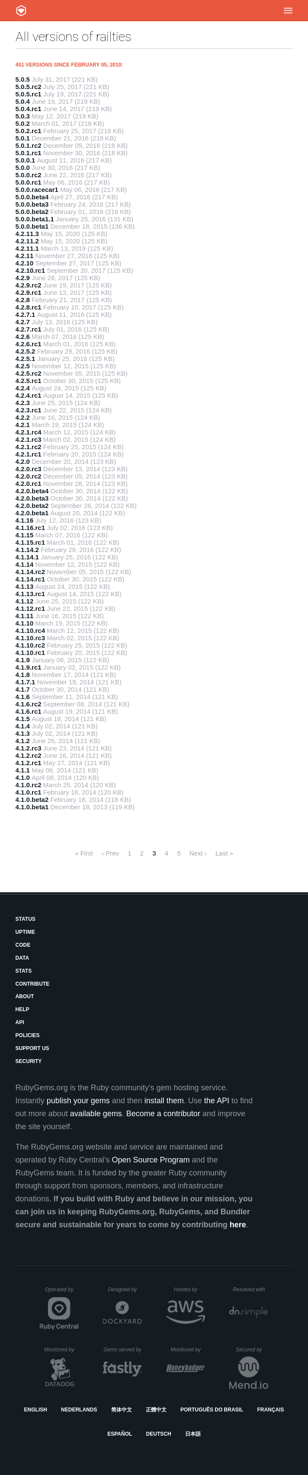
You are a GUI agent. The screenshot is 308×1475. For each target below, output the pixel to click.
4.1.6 (23, 696)
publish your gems (78, 1100)
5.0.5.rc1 (29, 94)
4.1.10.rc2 (30, 645)
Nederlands (79, 1410)
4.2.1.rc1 (29, 454)
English (35, 1410)
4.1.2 (23, 740)
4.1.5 (23, 718)
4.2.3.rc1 (29, 410)
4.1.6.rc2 (29, 704)
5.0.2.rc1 (29, 130)
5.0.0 (23, 167)
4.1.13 (25, 586)
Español (119, 1434)
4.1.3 (23, 733)
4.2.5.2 (25, 351)
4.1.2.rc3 (29, 748)
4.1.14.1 (27, 557)
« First (84, 853)
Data (22, 958)
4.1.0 (23, 777)
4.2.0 (23, 461)
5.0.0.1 (25, 160)
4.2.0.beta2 (32, 505)
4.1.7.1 (25, 682)
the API (216, 1100)
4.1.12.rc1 (30, 608)
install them (164, 1100)
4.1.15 (25, 535)
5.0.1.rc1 (29, 152)
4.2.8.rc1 (29, 307)
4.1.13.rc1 (30, 593)
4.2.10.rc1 (30, 270)
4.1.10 (25, 623)
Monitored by (61, 1350)
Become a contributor (163, 1113)
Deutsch (158, 1434)
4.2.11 (25, 255)
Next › (198, 853)
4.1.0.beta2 (32, 799)
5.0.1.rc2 (29, 145)
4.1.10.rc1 (30, 652)
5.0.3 (23, 116)
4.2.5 (23, 366)
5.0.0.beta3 (32, 204)
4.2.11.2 (27, 241)
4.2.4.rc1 (29, 395)
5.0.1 (23, 138)
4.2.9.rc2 (29, 285)
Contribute (33, 984)
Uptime (25, 932)
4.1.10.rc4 (30, 630)
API (20, 1022)
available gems (96, 1113)
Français (270, 1410)
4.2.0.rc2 (29, 476)
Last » (224, 853)
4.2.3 (23, 402)
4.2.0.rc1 (29, 483)
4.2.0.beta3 (32, 498)
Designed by (125, 1290)
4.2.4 (23, 388)
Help (22, 1009)
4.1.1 (23, 770)
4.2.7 (23, 322)
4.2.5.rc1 (29, 380)
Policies (28, 1035)
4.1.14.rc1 (30, 579)
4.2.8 (23, 299)
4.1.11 (25, 615)
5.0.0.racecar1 (37, 189)
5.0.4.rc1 (29, 108)
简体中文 (121, 1410)
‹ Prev (110, 853)
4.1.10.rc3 (30, 638)
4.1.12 (25, 601)
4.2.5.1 (25, 358)
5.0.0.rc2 (29, 175)
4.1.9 (23, 660)
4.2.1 (23, 424)
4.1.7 (23, 689)
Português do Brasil (211, 1410)
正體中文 (156, 1410)
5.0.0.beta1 (32, 226)
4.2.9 (23, 277)
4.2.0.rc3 (29, 469)
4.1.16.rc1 (30, 527)
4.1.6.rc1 (29, 711)
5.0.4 (23, 101)
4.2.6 (23, 336)
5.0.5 (23, 79)
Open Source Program (150, 1160)
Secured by (252, 1350)
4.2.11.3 (27, 233)
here (238, 1224)
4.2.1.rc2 (29, 446)
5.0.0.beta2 (32, 211)
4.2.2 (23, 417)
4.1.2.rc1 (29, 762)
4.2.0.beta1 (32, 513)
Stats (24, 971)
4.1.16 (25, 520)
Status (25, 919)
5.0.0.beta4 (32, 197)
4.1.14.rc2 (30, 571)
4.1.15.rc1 (30, 542)
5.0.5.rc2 (29, 86)
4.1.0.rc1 (29, 792)
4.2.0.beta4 (32, 491)
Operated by (62, 1293)
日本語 (193, 1434)
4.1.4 (23, 726)
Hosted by (189, 1290)
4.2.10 (25, 263)
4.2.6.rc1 (29, 344)
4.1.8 (23, 674)
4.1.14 (25, 564)
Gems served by (122, 1350)
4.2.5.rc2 (29, 373)
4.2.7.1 (25, 314)
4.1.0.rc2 (29, 785)
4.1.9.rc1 (29, 667)
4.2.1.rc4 (29, 432)
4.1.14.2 (27, 549)
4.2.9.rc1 (29, 292)
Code (23, 945)
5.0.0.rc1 (29, 182)
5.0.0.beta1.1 (35, 219)
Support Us (32, 1048)
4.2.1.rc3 (29, 439)
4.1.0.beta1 (32, 807)
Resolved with (250, 1290)
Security (29, 1061)
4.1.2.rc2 (29, 755)
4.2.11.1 (27, 248)
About (25, 996)
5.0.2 (23, 123)
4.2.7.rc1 (29, 329)
